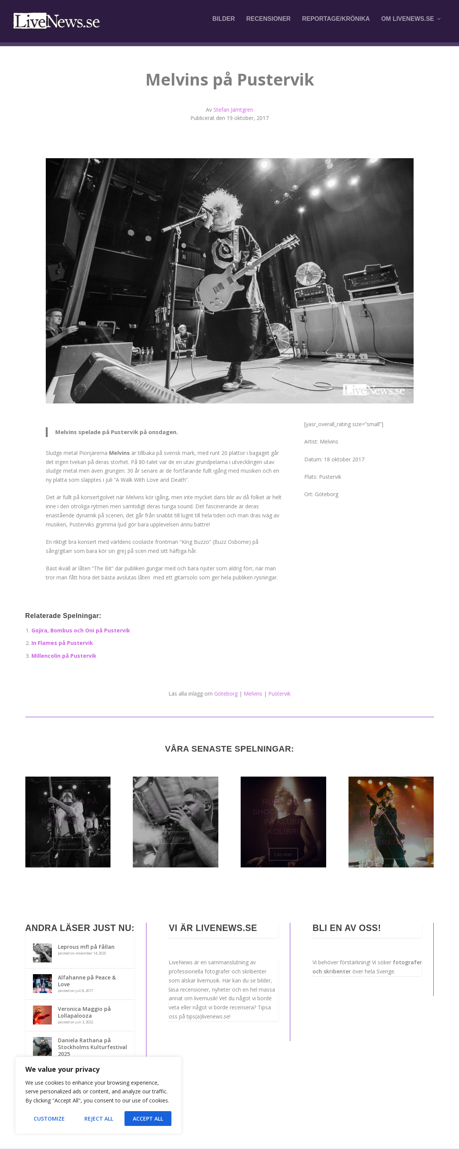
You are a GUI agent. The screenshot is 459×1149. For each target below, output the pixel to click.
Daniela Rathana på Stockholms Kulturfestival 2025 (92, 1047)
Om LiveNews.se (407, 23)
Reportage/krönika (336, 23)
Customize (49, 1118)
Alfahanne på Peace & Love (87, 982)
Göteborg (226, 694)
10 (258, 389)
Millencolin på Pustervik (63, 656)
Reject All (98, 1118)
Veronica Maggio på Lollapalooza (84, 1013)
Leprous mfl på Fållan (86, 947)
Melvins (253, 694)
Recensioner (268, 23)
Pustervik (279, 694)
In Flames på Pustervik (62, 644)
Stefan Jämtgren (233, 110)
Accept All (148, 1118)
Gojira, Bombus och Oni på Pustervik (80, 631)
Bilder (223, 23)
